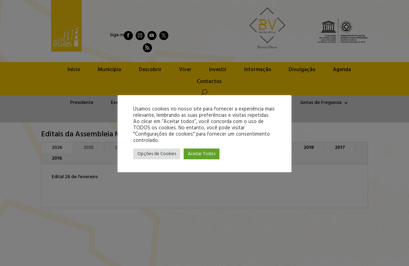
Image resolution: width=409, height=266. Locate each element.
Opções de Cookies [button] (156, 154)
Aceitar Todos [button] (201, 154)
